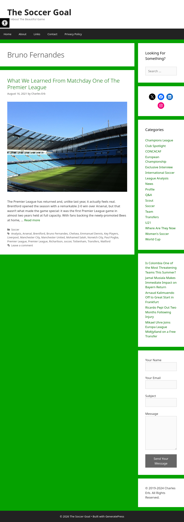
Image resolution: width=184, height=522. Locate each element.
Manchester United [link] (53, 237)
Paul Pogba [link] (111, 237)
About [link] (23, 34)
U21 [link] (148, 223)
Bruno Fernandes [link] (57, 233)
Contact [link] (52, 34)
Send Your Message (161, 460)
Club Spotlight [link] (155, 146)
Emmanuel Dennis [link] (91, 233)
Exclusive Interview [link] (159, 167)
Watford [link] (105, 241)
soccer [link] (67, 241)
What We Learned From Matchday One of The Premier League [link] (63, 84)
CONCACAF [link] (153, 151)
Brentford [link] (39, 233)
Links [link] (37, 34)
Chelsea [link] (74, 233)
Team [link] (149, 211)
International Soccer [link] (160, 172)
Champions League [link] (159, 140)
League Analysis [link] (157, 178)
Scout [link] (149, 200)
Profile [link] (150, 189)
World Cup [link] (153, 239)
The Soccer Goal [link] (39, 12)
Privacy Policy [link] (73, 34)
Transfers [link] (93, 241)
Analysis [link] (16, 233)
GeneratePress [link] (114, 516)
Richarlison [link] (56, 241)
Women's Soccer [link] (157, 234)
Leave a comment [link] (22, 245)
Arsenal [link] (27, 233)
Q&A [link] (148, 195)
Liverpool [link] (13, 237)
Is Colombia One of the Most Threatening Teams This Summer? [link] (161, 267)
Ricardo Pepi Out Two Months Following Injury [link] (160, 312)
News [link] (149, 184)
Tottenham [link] (79, 241)
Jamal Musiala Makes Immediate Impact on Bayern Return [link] (161, 282)
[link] (4, 23)
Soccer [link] (15, 229)
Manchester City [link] (30, 237)
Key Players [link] (111, 233)
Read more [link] (32, 220)
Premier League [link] (17, 241)
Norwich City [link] (95, 237)
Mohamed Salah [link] (76, 237)
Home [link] (7, 34)
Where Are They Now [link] (160, 228)
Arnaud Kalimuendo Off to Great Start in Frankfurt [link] (159, 297)
